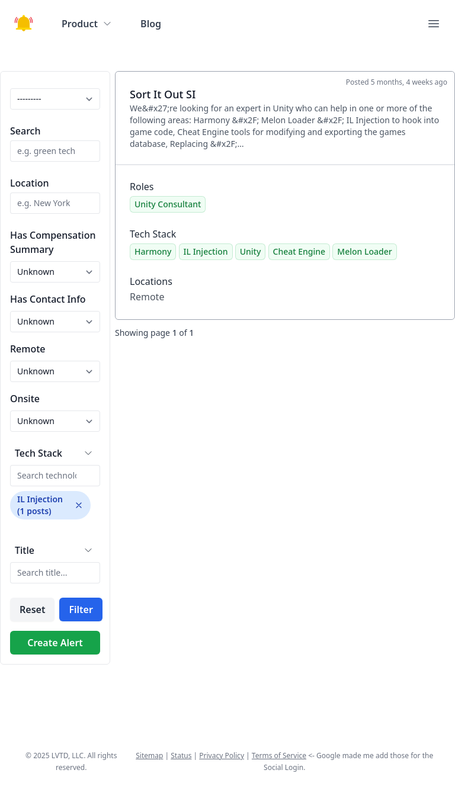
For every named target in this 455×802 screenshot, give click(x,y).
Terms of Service (279, 755)
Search (25, 130)
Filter (80, 609)
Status (181, 755)
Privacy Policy (221, 755)
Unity (250, 251)
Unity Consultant (167, 204)
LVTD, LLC (68, 755)
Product (87, 23)
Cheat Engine (299, 251)
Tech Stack (38, 453)
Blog (150, 23)
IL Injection (206, 251)
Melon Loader (364, 251)
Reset (32, 609)
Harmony (152, 251)
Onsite (25, 398)
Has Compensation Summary (52, 242)
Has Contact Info (48, 299)
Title (24, 550)
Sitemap (149, 755)
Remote (28, 348)
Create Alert (55, 642)
